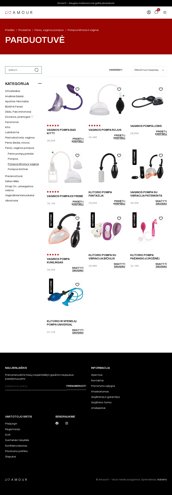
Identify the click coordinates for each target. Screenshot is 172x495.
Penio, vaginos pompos (19, 148)
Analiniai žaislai (14, 96)
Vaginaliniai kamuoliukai (19, 195)
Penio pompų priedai (21, 153)
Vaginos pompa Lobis (146, 126)
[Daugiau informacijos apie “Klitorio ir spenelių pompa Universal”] (74, 331)
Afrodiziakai (12, 91)
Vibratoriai (11, 200)
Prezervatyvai (13, 176)
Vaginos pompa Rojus (105, 129)
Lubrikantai (12, 132)
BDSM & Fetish (14, 106)
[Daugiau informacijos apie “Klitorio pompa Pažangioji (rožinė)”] (158, 265)
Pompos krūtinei (18, 169)
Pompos (13, 158)
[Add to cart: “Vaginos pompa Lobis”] (158, 132)
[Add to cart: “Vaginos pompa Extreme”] (74, 203)
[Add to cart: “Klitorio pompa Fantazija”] (116, 202)
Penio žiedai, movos (17, 142)
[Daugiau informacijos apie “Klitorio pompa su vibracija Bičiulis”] (116, 265)
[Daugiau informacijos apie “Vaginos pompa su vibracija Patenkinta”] (158, 202)
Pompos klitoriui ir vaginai (23, 164)
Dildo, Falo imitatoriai (18, 111)
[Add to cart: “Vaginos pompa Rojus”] (116, 136)
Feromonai (12, 122)
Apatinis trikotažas (17, 101)
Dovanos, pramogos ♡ (19, 117)
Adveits (162, 479)
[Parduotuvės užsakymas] (149, 70)
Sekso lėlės (12, 181)
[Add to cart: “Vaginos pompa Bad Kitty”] (74, 140)
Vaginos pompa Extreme (65, 196)
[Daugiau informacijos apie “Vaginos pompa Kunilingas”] (74, 269)
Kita (7, 127)
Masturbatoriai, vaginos (20, 137)
